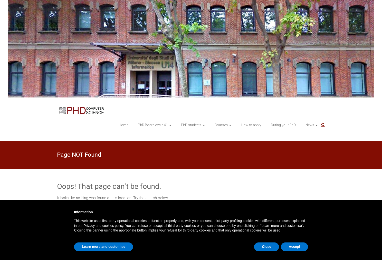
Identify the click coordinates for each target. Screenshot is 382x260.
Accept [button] (294, 247)
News (310, 125)
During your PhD (283, 125)
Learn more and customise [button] (103, 247)
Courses (221, 125)
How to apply (251, 125)
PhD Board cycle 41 (153, 125)
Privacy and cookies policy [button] (103, 226)
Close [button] (266, 247)
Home (123, 125)
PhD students (191, 125)
